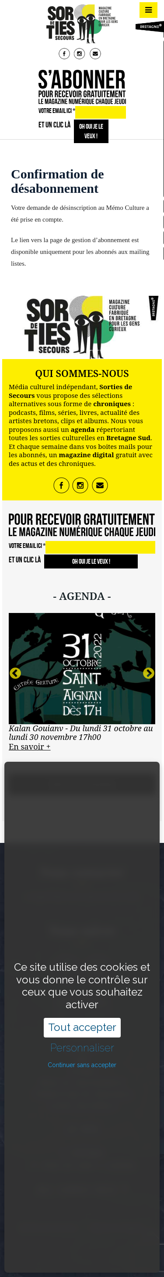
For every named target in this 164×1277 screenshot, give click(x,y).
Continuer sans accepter (82, 1024)
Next (148, 673)
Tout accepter (82, 987)
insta (80, 54)
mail (96, 54)
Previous (15, 673)
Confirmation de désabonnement (57, 181)
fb (65, 54)
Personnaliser (82, 1008)
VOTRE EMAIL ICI (56, 110)
